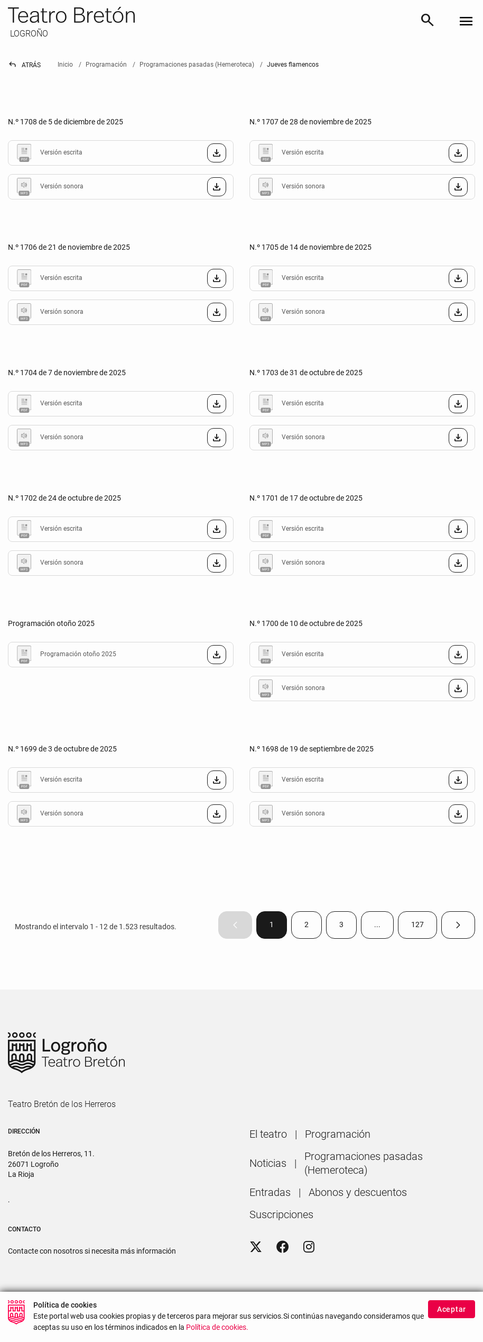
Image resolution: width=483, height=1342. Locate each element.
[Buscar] (427, 22)
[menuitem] (268, 1134)
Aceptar (451, 1311)
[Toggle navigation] (466, 22)
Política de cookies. (217, 1329)
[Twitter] (255, 1247)
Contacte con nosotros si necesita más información (92, 1251)
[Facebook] (282, 1247)
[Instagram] (308, 1247)
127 (424, 926)
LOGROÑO (28, 34)
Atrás (24, 65)
